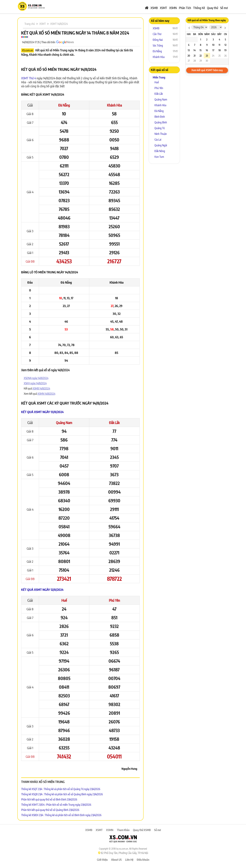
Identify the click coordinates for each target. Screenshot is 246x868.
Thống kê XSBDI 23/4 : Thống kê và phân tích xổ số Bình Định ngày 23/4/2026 (61, 815)
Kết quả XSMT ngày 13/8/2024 (42, 412)
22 (201, 55)
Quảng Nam (64, 422)
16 (207, 50)
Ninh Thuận (160, 134)
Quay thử (212, 8)
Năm (206, 34)
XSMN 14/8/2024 (46, 393)
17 (213, 50)
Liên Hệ (129, 859)
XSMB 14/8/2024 (41, 388)
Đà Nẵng (64, 105)
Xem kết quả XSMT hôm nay (207, 70)
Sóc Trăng (158, 45)
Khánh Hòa (114, 105)
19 (225, 50)
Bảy (219, 34)
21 (195, 55)
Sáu (213, 34)
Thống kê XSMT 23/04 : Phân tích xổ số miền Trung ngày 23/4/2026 (56, 804)
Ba (194, 34)
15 (201, 50)
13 (189, 50)
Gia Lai (157, 139)
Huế (64, 600)
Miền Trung (159, 77)
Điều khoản (143, 859)
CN (225, 34)
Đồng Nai (158, 39)
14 (194, 50)
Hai (189, 34)
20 (189, 55)
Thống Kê (199, 8)
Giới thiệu (102, 859)
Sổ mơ (224, 8)
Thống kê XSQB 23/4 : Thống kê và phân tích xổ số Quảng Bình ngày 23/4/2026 (62, 794)
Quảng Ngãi (160, 145)
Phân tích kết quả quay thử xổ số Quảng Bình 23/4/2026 (50, 810)
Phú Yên (114, 600)
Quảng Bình (160, 122)
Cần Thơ (157, 34)
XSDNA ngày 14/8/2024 (36, 378)
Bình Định (159, 116)
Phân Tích (185, 8)
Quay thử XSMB (142, 830)
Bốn (200, 34)
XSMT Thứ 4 (28, 78)
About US (116, 859)
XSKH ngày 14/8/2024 (35, 383)
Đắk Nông (159, 151)
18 (219, 50)
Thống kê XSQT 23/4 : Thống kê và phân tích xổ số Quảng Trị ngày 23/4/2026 (60, 789)
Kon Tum (159, 156)
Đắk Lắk (114, 422)
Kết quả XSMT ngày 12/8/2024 (42, 590)
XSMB (154, 8)
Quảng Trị (159, 128)
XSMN (173, 8)
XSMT (163, 8)
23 (207, 55)
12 (225, 44)
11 (219, 44)
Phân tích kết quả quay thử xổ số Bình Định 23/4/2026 (49, 799)
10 (213, 44)
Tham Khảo (123, 830)
